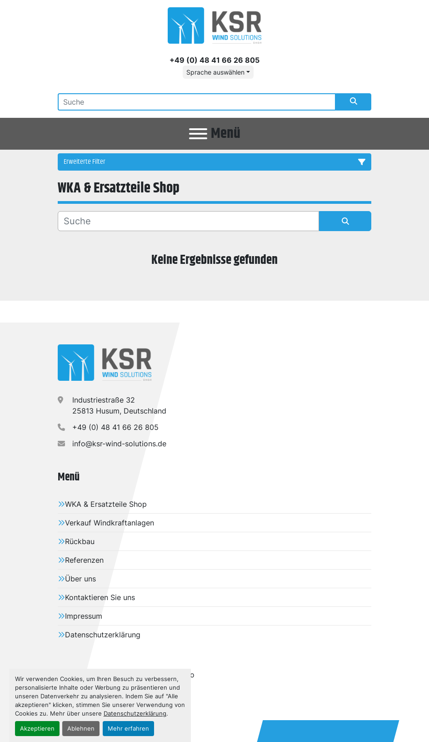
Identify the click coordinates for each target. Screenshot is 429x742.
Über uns (80, 578)
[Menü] (198, 133)
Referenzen (84, 560)
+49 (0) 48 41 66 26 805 (214, 60)
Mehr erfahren (128, 728)
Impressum (83, 616)
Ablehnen (81, 728)
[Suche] (188, 221)
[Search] (197, 102)
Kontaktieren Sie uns (100, 597)
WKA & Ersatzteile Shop (106, 504)
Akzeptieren (37, 728)
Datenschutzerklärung (135, 713)
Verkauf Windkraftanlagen (109, 522)
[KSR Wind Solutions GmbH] (104, 362)
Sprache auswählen (215, 72)
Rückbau (80, 541)
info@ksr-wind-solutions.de (119, 443)
